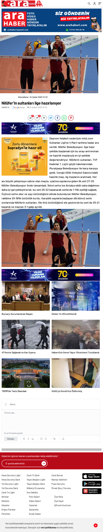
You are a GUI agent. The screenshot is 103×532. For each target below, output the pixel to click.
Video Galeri (35, 501)
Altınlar (5, 496)
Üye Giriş (58, 496)
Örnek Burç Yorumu (61, 488)
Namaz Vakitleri (59, 479)
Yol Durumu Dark (10, 488)
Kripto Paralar (9, 509)
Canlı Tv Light (8, 492)
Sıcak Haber (35, 513)
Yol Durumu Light (10, 483)
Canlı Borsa (57, 475)
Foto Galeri (34, 496)
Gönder (10, 438)
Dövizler (6, 501)
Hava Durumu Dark (11, 479)
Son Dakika (32, 492)
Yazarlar (33, 505)
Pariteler (6, 513)
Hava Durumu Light (11, 475)
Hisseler (6, 505)
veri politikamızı (48, 527)
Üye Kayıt (59, 501)
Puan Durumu (58, 483)
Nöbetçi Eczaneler (36, 488)
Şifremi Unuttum (62, 505)
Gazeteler (34, 509)
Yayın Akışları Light (36, 479)
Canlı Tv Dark (33, 475)
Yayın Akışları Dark (36, 483)
